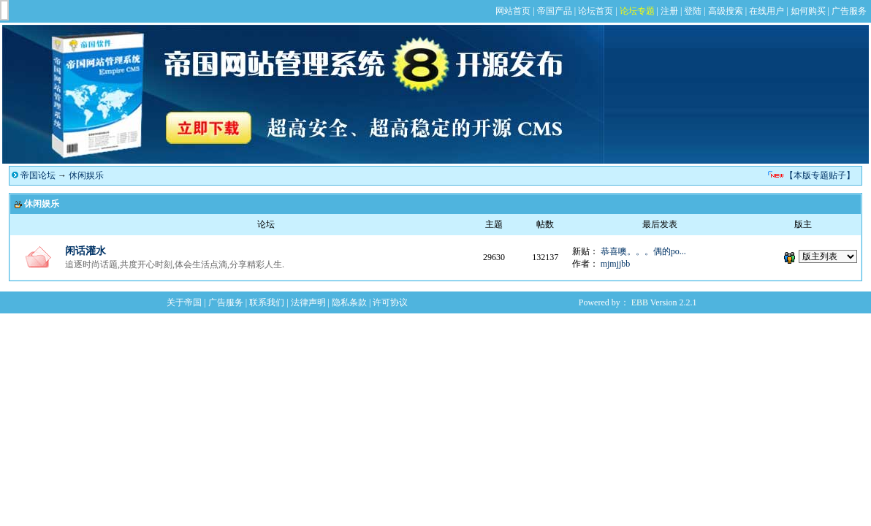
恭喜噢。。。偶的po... (643, 251)
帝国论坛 (38, 175)
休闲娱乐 (86, 175)
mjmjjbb (616, 264)
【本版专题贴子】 (820, 175)
